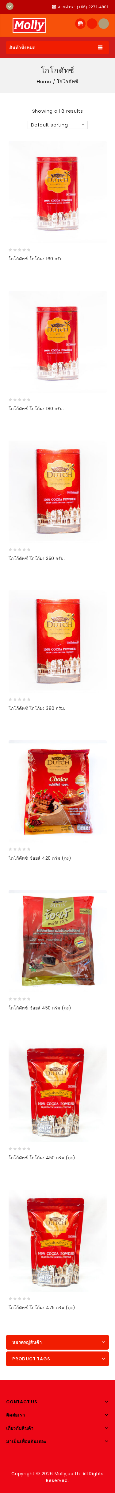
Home (44, 81)
